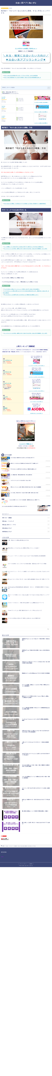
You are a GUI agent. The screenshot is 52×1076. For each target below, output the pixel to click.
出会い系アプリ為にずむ (26, 3)
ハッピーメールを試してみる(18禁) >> (36, 387)
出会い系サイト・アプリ (27, 524)
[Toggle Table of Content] (48, 88)
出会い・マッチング (5, 8)
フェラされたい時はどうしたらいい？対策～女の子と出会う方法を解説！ (22, 289)
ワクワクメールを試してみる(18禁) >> (36, 374)
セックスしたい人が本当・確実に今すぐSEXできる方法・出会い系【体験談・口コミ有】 (25, 248)
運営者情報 (4, 852)
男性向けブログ (27, 531)
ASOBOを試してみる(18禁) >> (36, 410)
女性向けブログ (27, 528)
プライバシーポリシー (23, 863)
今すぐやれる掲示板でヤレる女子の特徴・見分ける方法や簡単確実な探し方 (22, 77)
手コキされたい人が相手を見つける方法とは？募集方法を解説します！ (21, 294)
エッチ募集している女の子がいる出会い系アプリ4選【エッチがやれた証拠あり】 (24, 246)
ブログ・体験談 (27, 517)
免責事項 (30, 863)
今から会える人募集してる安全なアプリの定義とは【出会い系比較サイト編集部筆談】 (25, 203)
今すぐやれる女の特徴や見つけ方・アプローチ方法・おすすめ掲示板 (21, 75)
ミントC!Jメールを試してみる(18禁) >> (36, 362)
